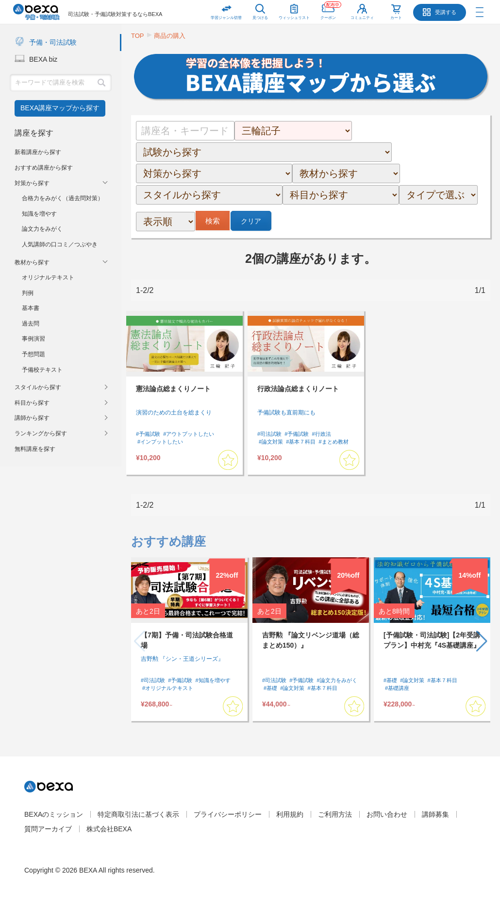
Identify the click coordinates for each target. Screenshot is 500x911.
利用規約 (289, 814)
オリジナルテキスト (48, 277)
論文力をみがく (42, 228)
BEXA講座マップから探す (60, 108)
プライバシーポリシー (228, 814)
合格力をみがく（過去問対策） (62, 198)
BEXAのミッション (53, 814)
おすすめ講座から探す (44, 167)
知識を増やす (39, 213)
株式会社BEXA (109, 829)
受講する (445, 12)
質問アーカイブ (48, 829)
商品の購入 (169, 35)
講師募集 (435, 814)
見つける (260, 18)
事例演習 (33, 338)
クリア (251, 221)
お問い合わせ (387, 814)
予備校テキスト (42, 369)
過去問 (30, 323)
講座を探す (34, 133)
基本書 (30, 308)
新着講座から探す (38, 152)
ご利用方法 (335, 814)
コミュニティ (362, 18)
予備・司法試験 (53, 42)
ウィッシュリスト (294, 10)
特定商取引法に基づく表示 (138, 814)
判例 (27, 293)
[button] (481, 641)
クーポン (330, 10)
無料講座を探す (35, 449)
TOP (137, 35)
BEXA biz (43, 59)
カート (396, 18)
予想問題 (33, 354)
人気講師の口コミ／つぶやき (60, 244)
